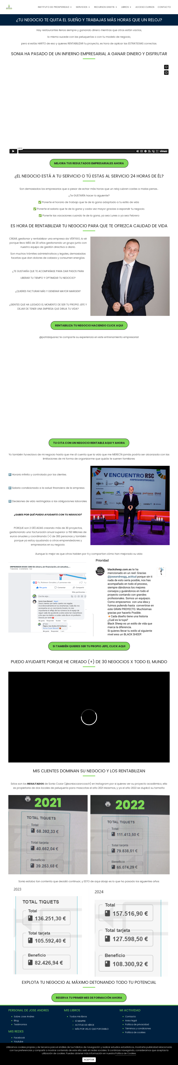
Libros (126, 7)
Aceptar (89, 1059)
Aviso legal (131, 1020)
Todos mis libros (78, 1016)
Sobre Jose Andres (24, 1016)
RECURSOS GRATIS (106, 7)
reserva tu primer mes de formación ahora (89, 998)
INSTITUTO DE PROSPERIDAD (55, 7)
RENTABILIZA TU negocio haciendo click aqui (89, 325)
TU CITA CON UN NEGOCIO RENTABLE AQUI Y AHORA (89, 443)
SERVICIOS (83, 7)
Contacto (130, 1016)
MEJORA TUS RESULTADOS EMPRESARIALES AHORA (89, 163)
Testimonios (20, 1024)
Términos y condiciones (138, 1028)
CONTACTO (164, 7)
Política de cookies (135, 1032)
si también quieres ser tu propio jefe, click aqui (89, 646)
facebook (19, 1037)
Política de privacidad (137, 1024)
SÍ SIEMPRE (80, 1021)
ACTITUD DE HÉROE (84, 1024)
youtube (18, 1041)
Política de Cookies (125, 1053)
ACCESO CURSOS (144, 7)
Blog (16, 1020)
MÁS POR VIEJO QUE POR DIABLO (92, 1029)
